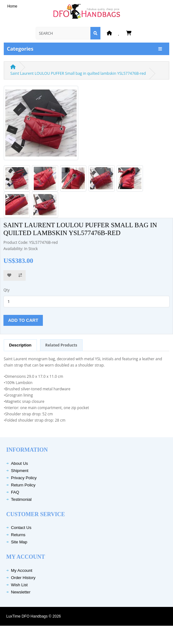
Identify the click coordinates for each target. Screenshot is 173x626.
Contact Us (21, 527)
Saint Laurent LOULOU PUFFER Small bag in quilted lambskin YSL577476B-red (78, 73)
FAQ (15, 492)
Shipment (19, 470)
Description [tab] (20, 345)
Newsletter (20, 592)
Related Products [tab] (61, 345)
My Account (21, 570)
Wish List (19, 584)
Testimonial (21, 499)
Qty (6, 290)
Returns (18, 534)
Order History (23, 577)
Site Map (19, 542)
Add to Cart (23, 320)
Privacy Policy (24, 477)
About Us (19, 463)
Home (12, 6)
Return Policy (23, 485)
